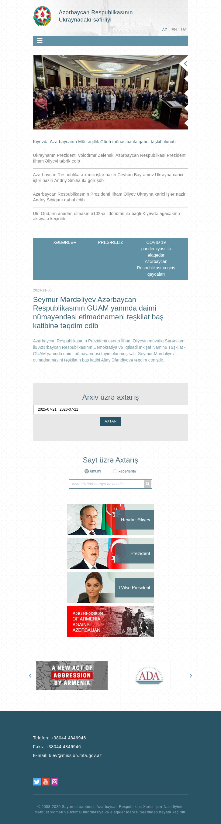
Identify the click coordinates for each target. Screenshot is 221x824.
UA (183, 30)
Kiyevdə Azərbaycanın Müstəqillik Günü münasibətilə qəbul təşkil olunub (104, 141)
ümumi (95, 471)
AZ (164, 30)
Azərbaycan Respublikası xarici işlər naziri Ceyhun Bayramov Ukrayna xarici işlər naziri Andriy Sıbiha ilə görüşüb (108, 177)
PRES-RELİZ (110, 242)
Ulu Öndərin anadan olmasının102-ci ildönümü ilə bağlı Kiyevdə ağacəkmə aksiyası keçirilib (106, 216)
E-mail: (67, 755)
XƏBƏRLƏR (65, 242)
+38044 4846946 (68, 737)
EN (174, 30)
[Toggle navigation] (40, 40)
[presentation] (30, 675)
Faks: (57, 746)
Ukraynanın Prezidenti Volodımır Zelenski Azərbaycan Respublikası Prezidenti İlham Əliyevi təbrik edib (110, 158)
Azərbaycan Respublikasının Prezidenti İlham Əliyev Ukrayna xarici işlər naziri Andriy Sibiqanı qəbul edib (110, 197)
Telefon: (59, 737)
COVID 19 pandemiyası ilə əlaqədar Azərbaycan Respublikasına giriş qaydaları (156, 258)
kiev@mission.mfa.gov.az (75, 755)
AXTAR (110, 421)
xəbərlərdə (127, 471)
